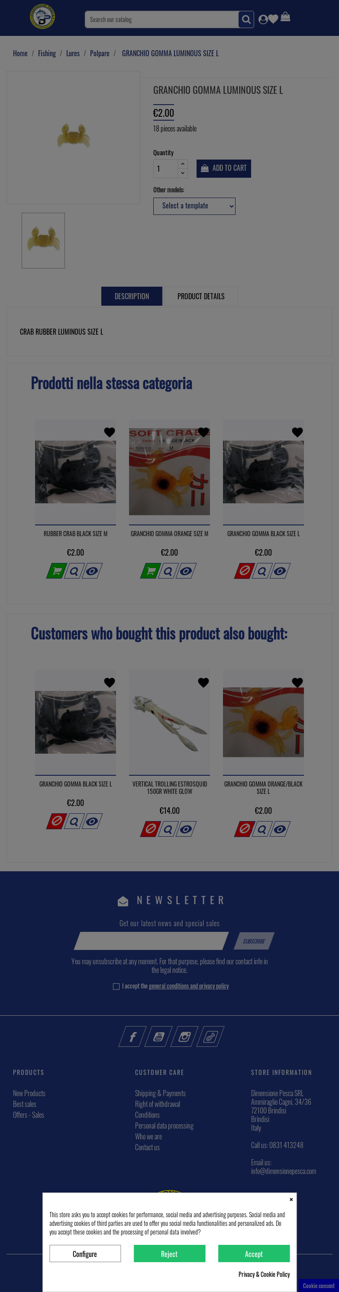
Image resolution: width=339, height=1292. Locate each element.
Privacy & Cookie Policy (264, 1274)
